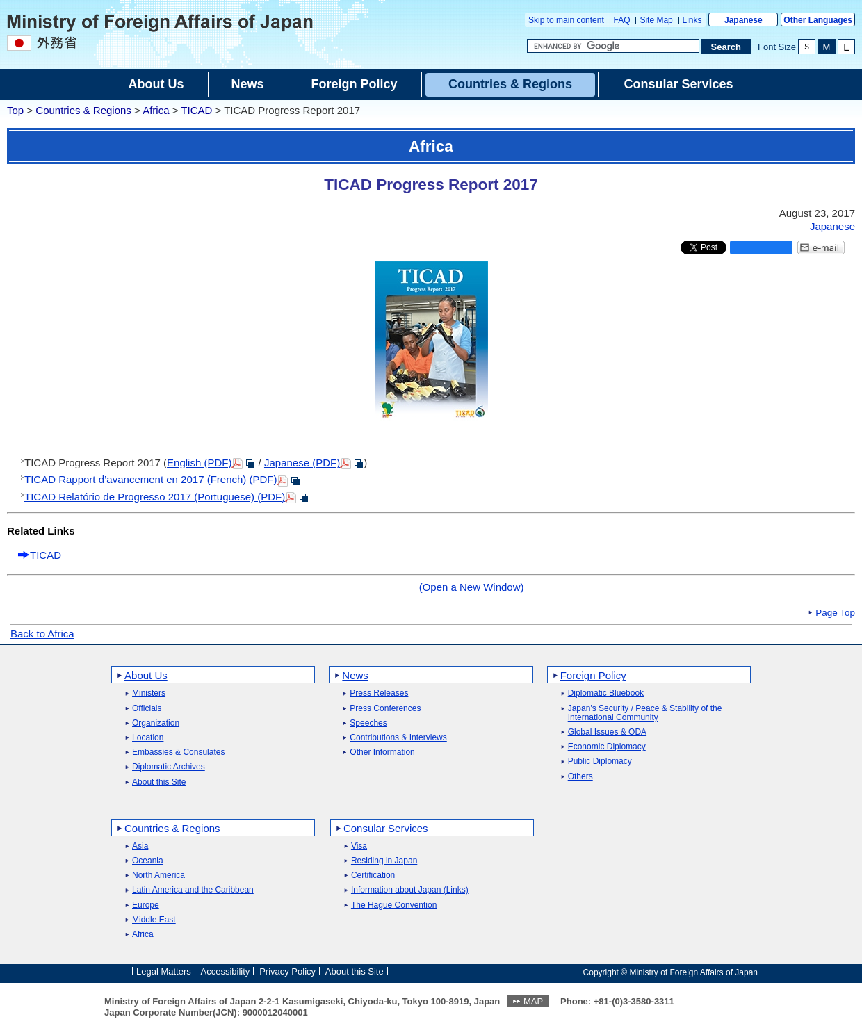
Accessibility (225, 971)
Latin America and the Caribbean (193, 890)
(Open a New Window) (469, 587)
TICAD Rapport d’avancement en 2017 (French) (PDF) (150, 479)
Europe (145, 905)
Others (580, 776)
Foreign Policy (593, 675)
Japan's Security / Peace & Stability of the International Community (645, 713)
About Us (146, 675)
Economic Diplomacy (607, 746)
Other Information (382, 752)
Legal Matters (163, 971)
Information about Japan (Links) (410, 890)
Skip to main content (566, 20)
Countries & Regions (83, 110)
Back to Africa (42, 633)
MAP (533, 1001)
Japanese (743, 20)
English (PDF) (199, 462)
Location (147, 737)
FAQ (622, 20)
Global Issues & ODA (607, 732)
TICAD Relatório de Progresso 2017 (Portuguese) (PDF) (154, 497)
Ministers (148, 693)
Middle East (154, 919)
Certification (373, 875)
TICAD (196, 110)
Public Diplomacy (600, 761)
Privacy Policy (287, 971)
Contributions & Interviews (398, 737)
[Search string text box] (613, 46)
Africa (156, 110)
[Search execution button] (726, 46)
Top (15, 110)
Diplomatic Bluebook (606, 693)
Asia (140, 846)
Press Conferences (385, 708)
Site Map (656, 20)
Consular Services (385, 828)
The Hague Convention (394, 905)
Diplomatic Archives (168, 767)
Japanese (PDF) (302, 462)
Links (692, 20)
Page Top (835, 613)
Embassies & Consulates (178, 752)
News (355, 675)
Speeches (368, 723)
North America (158, 875)
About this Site (159, 782)
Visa (359, 846)
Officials (146, 708)
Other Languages (817, 20)
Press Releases (379, 693)
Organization (155, 723)
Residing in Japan (384, 860)
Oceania (147, 860)
